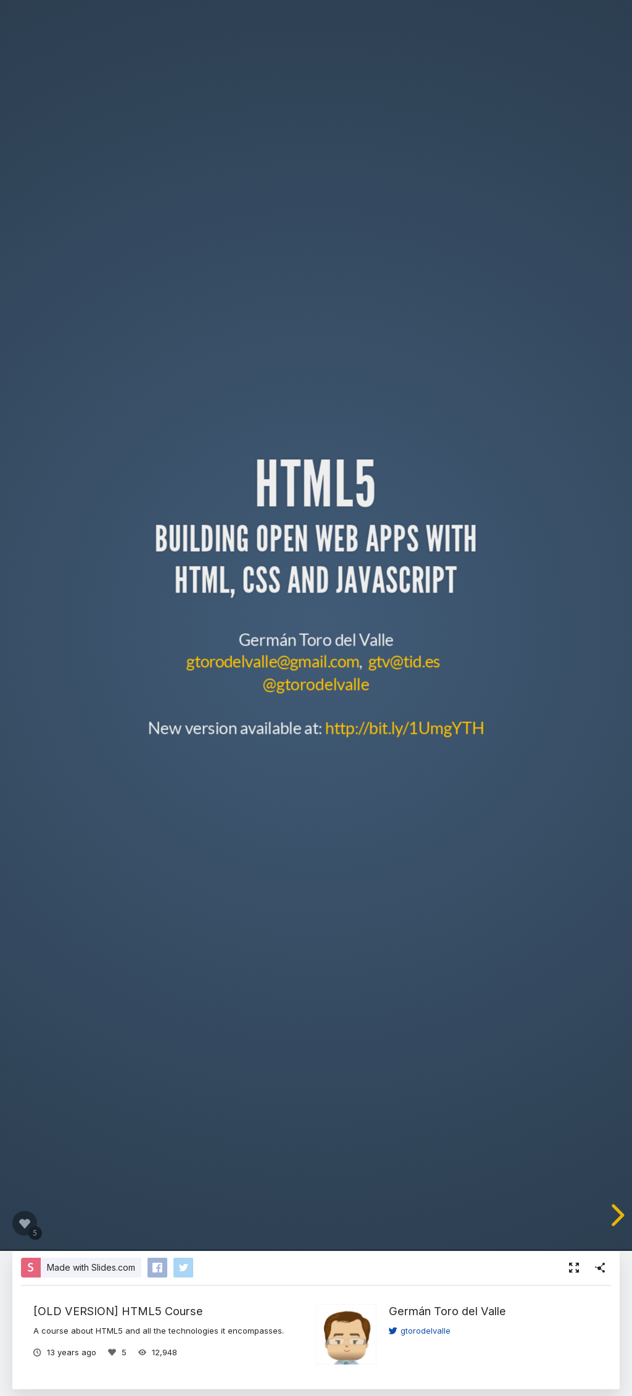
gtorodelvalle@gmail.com (272, 661)
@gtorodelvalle (316, 683)
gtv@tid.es (403, 661)
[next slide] (616, 1215)
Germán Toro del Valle (447, 1311)
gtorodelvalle (420, 1331)
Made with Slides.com (91, 1267)
